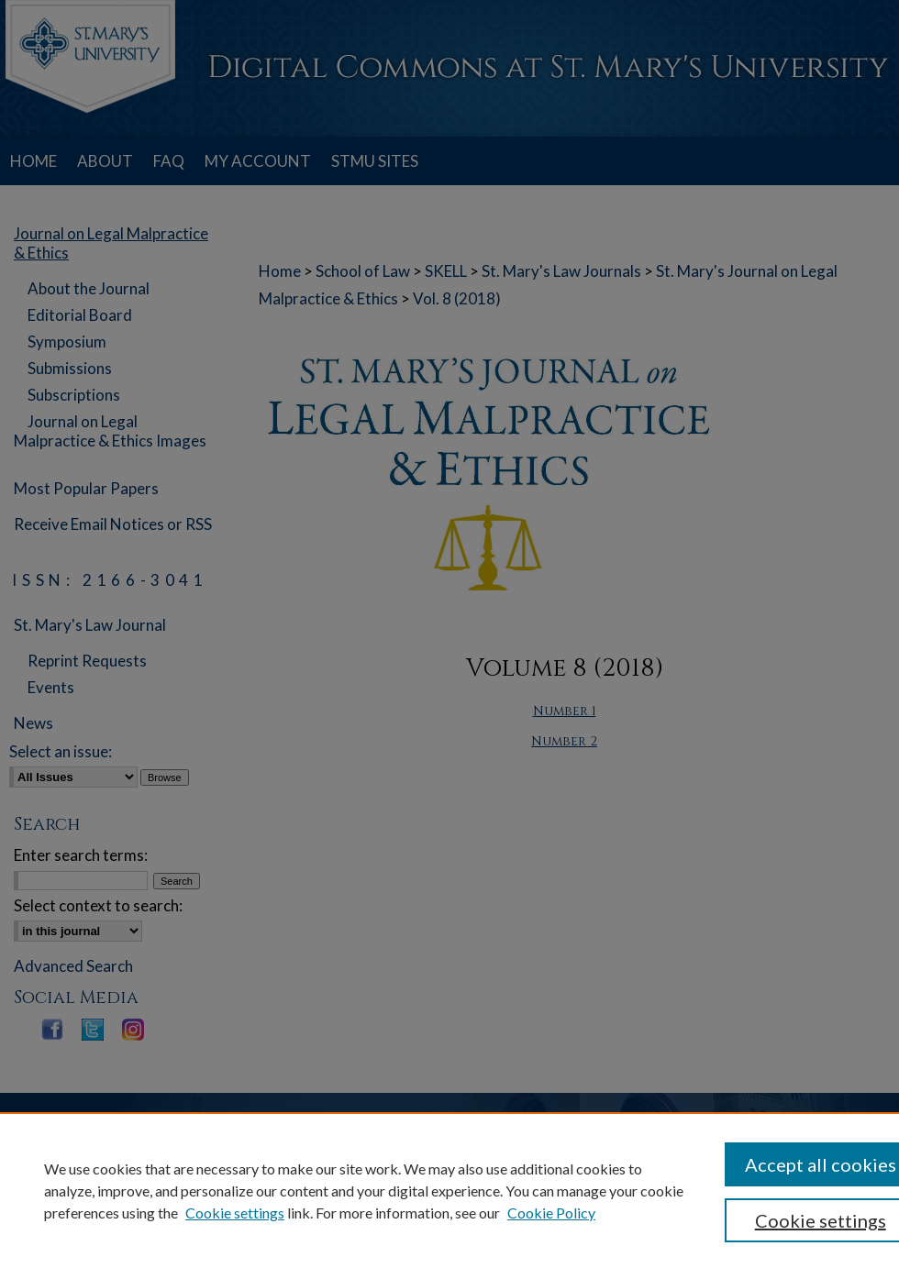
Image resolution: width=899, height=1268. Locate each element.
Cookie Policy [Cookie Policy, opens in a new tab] (551, 1212)
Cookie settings (234, 1212)
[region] (449, 1190)
